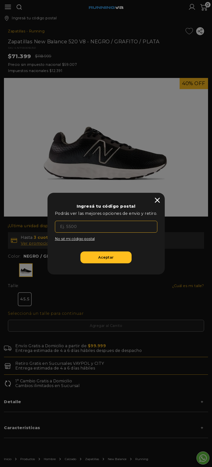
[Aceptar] (106, 257)
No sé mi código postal (75, 239)
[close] (157, 200)
